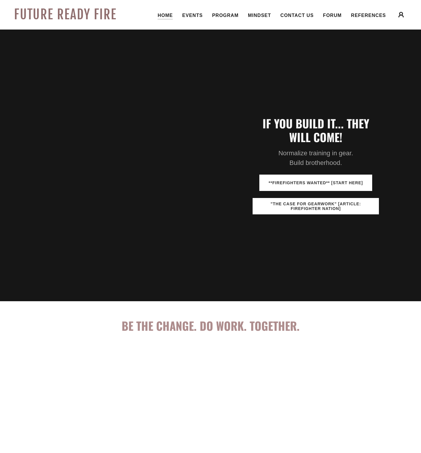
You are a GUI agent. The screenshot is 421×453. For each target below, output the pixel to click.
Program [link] (225, 15)
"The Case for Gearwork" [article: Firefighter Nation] (316, 206)
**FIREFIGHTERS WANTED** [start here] (316, 182)
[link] (69, 17)
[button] (401, 14)
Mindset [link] (259, 15)
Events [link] (192, 15)
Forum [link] (332, 15)
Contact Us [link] (297, 15)
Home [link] (165, 15)
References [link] (368, 15)
